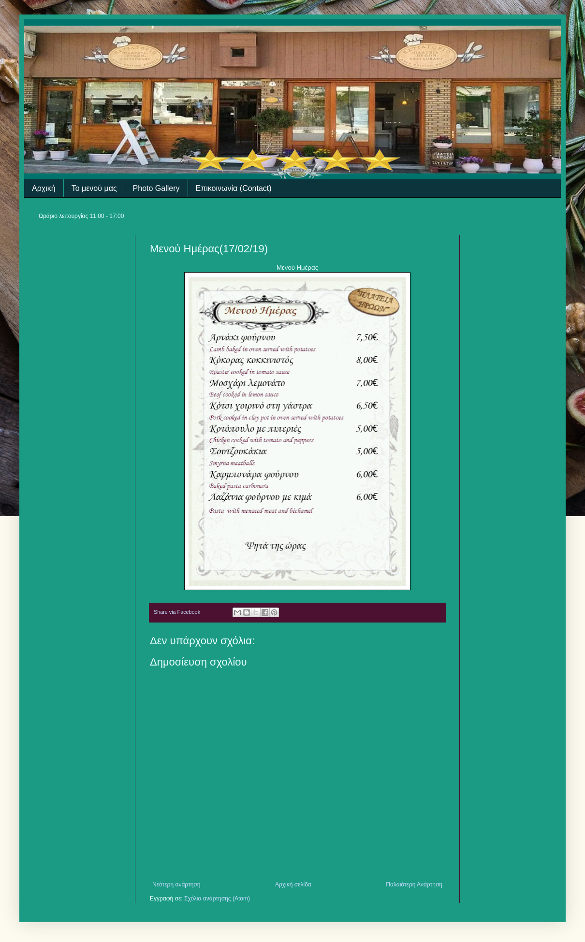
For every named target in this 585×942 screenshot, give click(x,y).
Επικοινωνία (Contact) (234, 188)
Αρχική (44, 188)
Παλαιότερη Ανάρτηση (414, 884)
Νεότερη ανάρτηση (176, 884)
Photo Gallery (156, 188)
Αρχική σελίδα (293, 884)
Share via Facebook (177, 612)
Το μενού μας (94, 188)
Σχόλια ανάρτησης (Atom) (217, 898)
